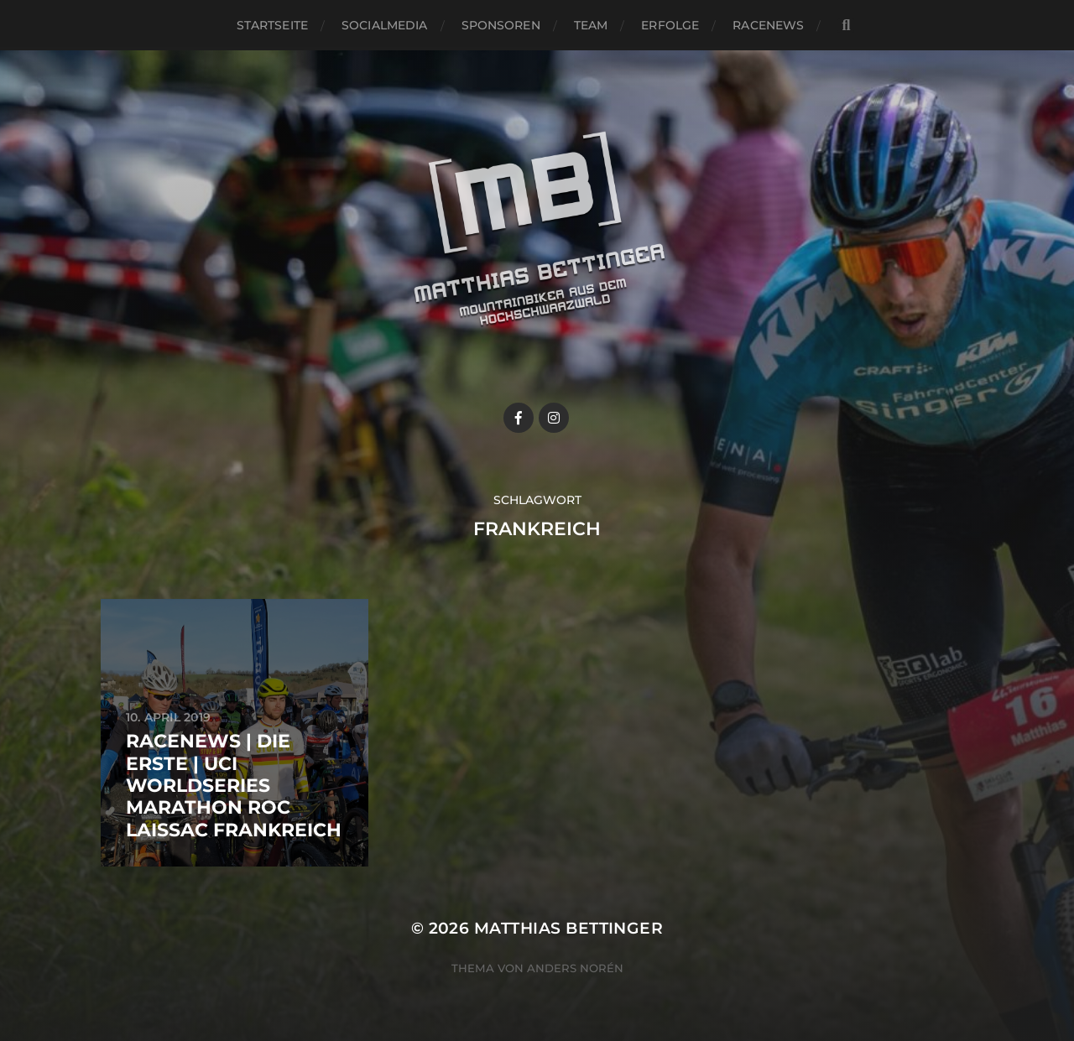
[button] (1038, 23)
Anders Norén (575, 968)
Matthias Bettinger (568, 928)
